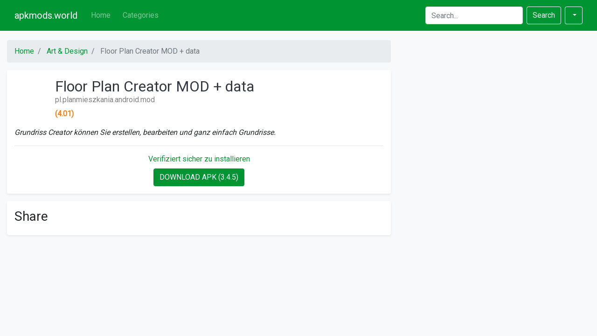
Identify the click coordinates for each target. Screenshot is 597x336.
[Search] (474, 15)
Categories (141, 15)
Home (101, 15)
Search (544, 15)
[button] (574, 15)
